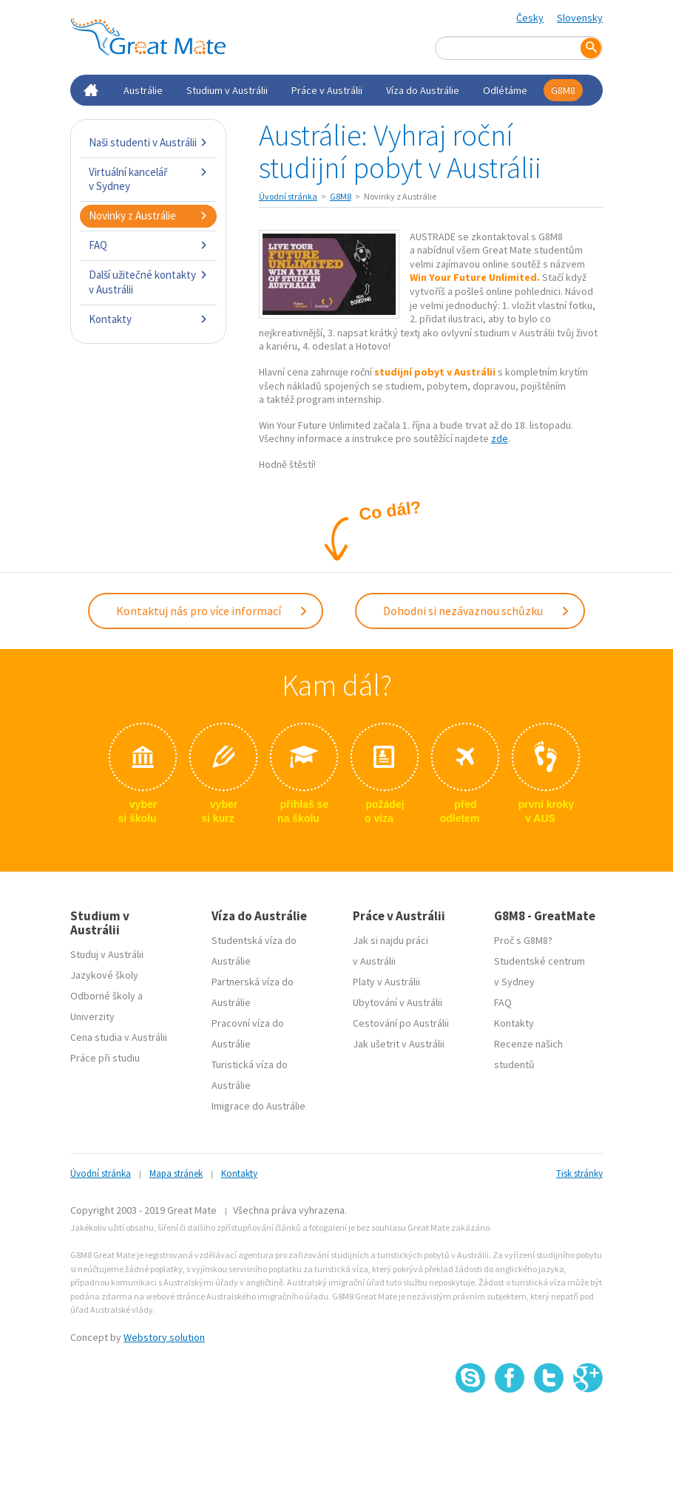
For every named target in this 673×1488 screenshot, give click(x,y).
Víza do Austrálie (422, 90)
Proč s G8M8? (523, 937)
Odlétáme (505, 90)
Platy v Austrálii (386, 978)
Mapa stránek (176, 1170)
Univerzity (92, 1013)
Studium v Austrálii (227, 90)
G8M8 (563, 90)
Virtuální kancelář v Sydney (148, 179)
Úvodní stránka (288, 196)
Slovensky (580, 17)
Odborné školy (102, 992)
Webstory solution (164, 1334)
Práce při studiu (105, 1054)
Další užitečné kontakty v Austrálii (148, 282)
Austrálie (143, 90)
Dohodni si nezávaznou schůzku (476, 609)
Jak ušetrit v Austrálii (398, 1040)
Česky (530, 17)
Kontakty (148, 319)
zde (499, 438)
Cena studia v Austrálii (118, 1034)
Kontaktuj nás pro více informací (212, 609)
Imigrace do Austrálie (258, 1103)
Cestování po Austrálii (401, 1020)
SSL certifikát (549, 1422)
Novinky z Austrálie (148, 215)
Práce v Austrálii (326, 90)
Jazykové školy (104, 972)
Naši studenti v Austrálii (148, 142)
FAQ (148, 245)
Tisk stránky (579, 1170)
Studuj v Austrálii (106, 951)
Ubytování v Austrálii (397, 999)
